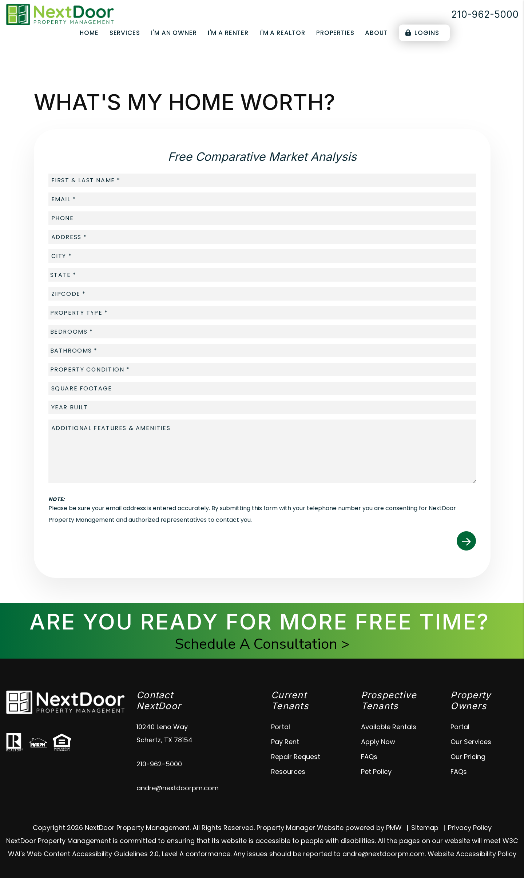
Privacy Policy (470, 827)
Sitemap (424, 827)
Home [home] (89, 32)
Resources (288, 771)
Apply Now (378, 741)
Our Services (470, 741)
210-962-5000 (485, 14)
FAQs (369, 756)
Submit (466, 541)
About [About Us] (376, 32)
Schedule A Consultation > (262, 644)
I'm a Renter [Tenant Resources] (228, 32)
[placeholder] (262, 180)
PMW (394, 827)
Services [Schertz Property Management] (125, 32)
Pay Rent (285, 741)
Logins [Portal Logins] (422, 32)
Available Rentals (388, 726)
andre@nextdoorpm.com (177, 787)
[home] (60, 14)
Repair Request (295, 756)
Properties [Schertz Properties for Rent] (335, 32)
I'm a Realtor (282, 32)
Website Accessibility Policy (472, 853)
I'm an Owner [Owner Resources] (174, 32)
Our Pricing (467, 756)
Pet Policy (376, 771)
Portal (280, 726)
